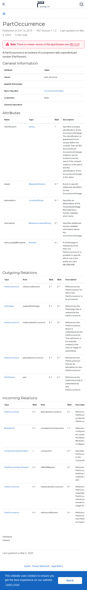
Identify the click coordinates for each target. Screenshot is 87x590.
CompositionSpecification (16, 451)
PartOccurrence (11, 287)
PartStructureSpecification (16, 467)
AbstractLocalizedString (40, 223)
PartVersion (9, 377)
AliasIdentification (37, 184)
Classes (6, 540)
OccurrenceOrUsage (53, 91)
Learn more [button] (12, 584)
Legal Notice (57, 566)
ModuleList (9, 428)
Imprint (27, 566)
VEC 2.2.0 (74, 44)
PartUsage (9, 306)
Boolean (32, 243)
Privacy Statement (40, 566)
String (31, 127)
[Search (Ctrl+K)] (81, 4)
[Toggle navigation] (3, 4)
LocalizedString (36, 200)
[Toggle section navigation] (4, 14)
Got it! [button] (70, 580)
